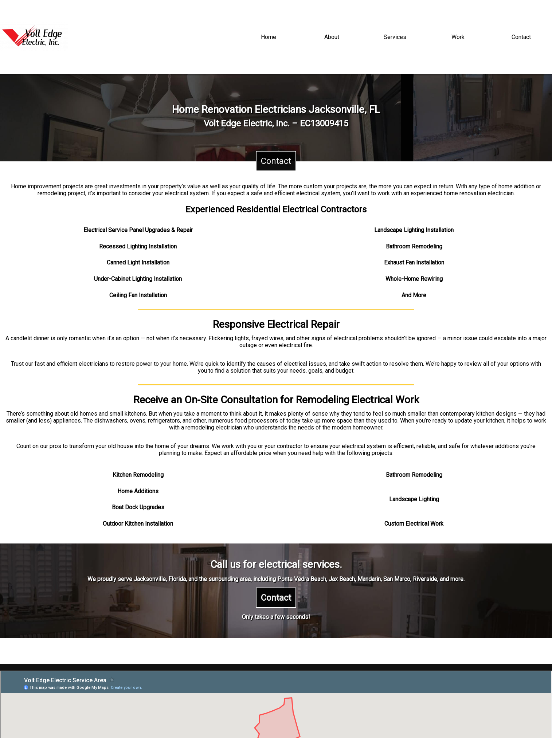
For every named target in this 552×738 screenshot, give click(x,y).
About (331, 37)
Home (268, 37)
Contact (521, 37)
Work (458, 37)
